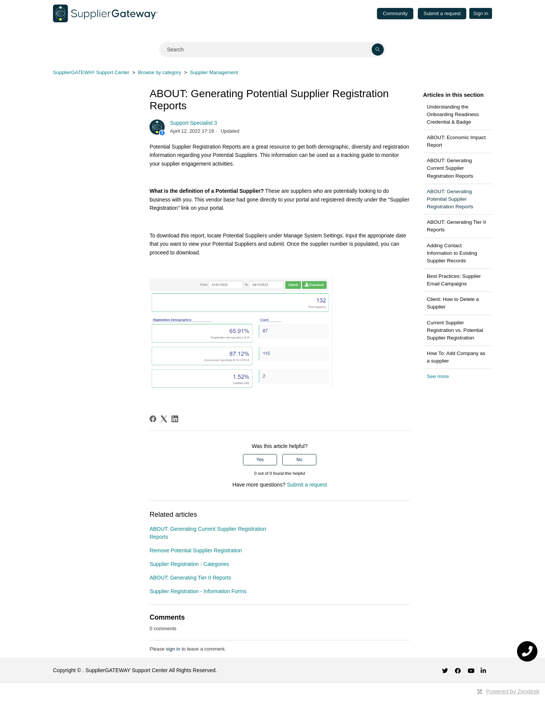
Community (395, 13)
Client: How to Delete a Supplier (453, 303)
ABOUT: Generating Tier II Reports (456, 225)
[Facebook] (152, 418)
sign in (173, 649)
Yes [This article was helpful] (260, 459)
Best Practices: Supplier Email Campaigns (454, 280)
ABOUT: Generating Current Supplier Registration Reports (450, 168)
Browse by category (159, 72)
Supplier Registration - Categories (189, 564)
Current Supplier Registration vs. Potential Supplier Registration (455, 330)
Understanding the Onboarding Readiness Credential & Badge (453, 114)
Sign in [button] (480, 13)
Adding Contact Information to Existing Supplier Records (452, 253)
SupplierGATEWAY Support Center (91, 72)
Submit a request (442, 13)
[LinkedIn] (174, 418)
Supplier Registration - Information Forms (197, 591)
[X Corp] (163, 418)
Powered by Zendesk (512, 691)
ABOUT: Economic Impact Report (456, 141)
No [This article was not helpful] (299, 459)
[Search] (272, 49)
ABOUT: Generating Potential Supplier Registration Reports (450, 199)
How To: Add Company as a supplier (456, 357)
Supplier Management (214, 72)
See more (438, 376)
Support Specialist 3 (193, 123)
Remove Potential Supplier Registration (195, 550)
